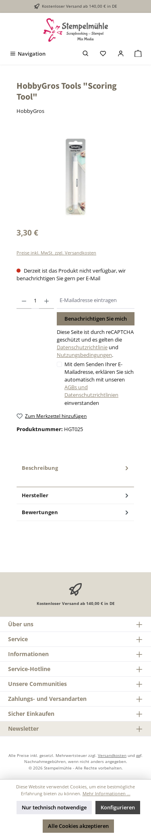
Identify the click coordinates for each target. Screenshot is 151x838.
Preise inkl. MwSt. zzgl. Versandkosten (56, 253)
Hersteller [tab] (76, 495)
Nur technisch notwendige (54, 807)
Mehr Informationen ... (106, 793)
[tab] (75, 473)
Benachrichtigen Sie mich (95, 318)
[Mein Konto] (121, 53)
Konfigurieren (118, 807)
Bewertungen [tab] (76, 512)
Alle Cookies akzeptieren (78, 826)
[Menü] (27, 53)
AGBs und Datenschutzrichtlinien (91, 391)
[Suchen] (86, 53)
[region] (75, 176)
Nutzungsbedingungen (84, 355)
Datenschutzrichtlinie (82, 347)
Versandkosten (112, 755)
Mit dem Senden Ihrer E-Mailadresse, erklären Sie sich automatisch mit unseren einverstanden (99, 383)
